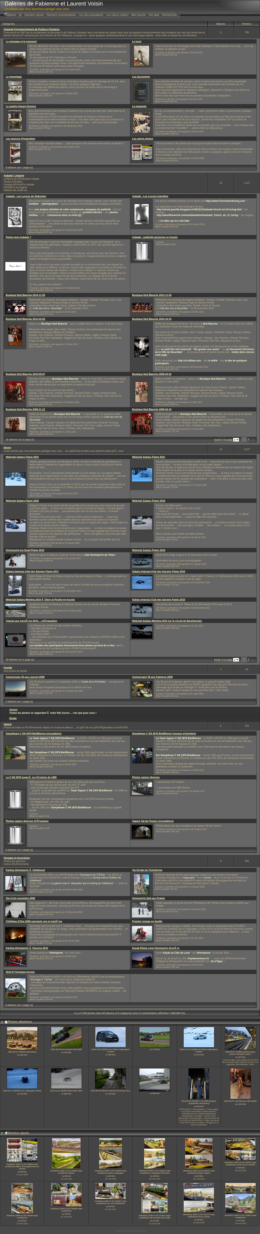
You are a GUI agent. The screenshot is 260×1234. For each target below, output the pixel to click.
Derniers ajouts (34, 15)
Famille (8, 667)
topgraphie (189, 877)
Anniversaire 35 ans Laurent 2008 (25, 677)
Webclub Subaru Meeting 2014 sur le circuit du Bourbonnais (167, 621)
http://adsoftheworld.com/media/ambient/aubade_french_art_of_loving (197, 215)
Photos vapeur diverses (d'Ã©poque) (27, 821)
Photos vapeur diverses (146, 777)
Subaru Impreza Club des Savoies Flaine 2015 (158, 599)
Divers (7, 447)
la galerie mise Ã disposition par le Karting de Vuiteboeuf (82, 883)
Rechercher (169, 15)
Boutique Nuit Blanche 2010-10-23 (151, 319)
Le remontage (14, 76)
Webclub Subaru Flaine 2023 (22, 457)
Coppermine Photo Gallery (135, 1231)
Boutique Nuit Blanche (54, 323)
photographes (50, 203)
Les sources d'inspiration (20, 138)
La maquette (139, 106)
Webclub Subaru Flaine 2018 (148, 550)
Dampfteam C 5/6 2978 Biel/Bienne (71, 807)
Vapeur (8, 724)
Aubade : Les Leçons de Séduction (26, 196)
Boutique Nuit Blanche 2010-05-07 (25, 374)
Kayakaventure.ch (198, 958)
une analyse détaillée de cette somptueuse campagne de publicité (73, 209)
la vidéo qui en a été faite (174, 220)
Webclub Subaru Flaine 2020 (22, 500)
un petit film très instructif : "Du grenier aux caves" (190, 349)
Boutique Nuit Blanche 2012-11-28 (151, 295)
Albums (11, 15)
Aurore (13, 709)
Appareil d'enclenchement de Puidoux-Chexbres (32, 29)
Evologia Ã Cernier (41, 979)
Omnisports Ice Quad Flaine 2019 (25, 550)
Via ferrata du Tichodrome (147, 870)
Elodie (13, 718)
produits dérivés (92, 212)
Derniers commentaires (61, 15)
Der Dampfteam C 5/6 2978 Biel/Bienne (51, 752)
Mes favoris (138, 15)
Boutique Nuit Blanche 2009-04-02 (151, 374)
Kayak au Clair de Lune (176, 952)
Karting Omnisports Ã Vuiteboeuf (25, 870)
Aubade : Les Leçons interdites (150, 196)
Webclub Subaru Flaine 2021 (148, 457)
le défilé (213, 360)
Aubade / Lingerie (14, 175)
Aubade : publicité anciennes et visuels (155, 237)
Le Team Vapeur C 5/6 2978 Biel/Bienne (52, 738)
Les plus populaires (91, 15)
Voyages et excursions (17, 858)
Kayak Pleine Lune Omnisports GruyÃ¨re (155, 948)
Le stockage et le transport (21, 41)
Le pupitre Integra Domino (21, 106)
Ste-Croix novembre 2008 (20, 898)
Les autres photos (142, 138)
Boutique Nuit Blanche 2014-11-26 (25, 295)
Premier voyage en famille (147, 921)
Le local (136, 41)
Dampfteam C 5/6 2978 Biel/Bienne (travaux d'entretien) (164, 733)
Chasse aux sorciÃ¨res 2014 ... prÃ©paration (31, 621)
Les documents (141, 76)
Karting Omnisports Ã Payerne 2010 (27, 948)
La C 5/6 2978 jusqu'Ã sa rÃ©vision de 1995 (31, 777)
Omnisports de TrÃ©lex (92, 874)
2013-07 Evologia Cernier (20, 972)
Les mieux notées (117, 15)
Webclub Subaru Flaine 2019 (148, 500)
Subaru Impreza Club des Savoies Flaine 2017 (32, 571)
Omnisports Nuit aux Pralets (148, 898)
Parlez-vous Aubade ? (18, 237)
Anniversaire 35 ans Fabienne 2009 (152, 677)
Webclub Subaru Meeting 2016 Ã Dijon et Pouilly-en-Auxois (40, 599)
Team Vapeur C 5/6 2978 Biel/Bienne (92, 790)
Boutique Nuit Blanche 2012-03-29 (25, 319)
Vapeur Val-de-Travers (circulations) (153, 821)
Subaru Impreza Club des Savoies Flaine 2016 (158, 571)
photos (207, 877)
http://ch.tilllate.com (189, 360)
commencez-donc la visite (64, 215)
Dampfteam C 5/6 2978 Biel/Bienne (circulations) (34, 733)
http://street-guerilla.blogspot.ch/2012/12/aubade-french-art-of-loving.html (199, 209)
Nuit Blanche (210, 323)
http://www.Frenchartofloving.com (225, 201)
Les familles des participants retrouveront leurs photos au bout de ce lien (72, 645)
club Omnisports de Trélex (99, 554)
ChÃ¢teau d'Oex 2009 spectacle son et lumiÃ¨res (34, 921)
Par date (154, 15)
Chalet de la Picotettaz (93, 681)
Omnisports (56, 952)
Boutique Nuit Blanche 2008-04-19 (151, 409)
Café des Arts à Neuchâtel (47, 308)
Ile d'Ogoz (217, 961)
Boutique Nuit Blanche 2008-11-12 (25, 409)
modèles (34, 203)
